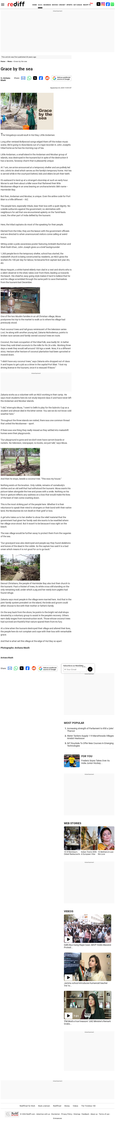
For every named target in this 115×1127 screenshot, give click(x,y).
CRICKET (62, 5)
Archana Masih (5, 79)
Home (3, 61)
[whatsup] (112, 4)
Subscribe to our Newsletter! (73, 666)
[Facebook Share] (41, 78)
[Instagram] (103, 4)
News (10, 61)
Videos (75, 1106)
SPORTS (69, 5)
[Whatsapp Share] (29, 78)
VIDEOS (68, 911)
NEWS (40, 5)
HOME (34, 5)
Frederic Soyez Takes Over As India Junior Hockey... (95, 761)
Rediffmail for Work (27, 1106)
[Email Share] (23, 78)
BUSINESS (47, 5)
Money (67, 1106)
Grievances (57, 1118)
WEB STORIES (72, 823)
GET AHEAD (77, 5)
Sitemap (77, 1114)
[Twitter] (98, 4)
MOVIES (55, 5)
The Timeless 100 (88, 1106)
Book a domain (44, 1106)
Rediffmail (57, 1106)
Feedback (85, 1114)
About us (94, 1114)
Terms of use (104, 1114)
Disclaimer (55, 1114)
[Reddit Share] (47, 78)
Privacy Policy (66, 1114)
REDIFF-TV (87, 5)
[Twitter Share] (35, 78)
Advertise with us (43, 1114)
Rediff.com (30, 1114)
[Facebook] (108, 4)
